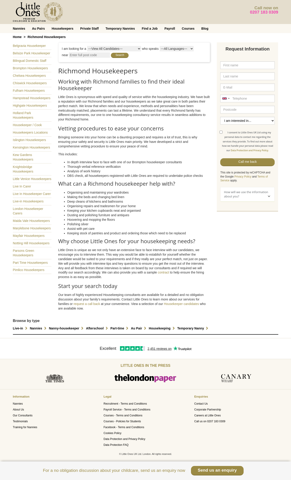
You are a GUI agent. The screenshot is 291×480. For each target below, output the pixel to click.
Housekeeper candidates (181, 304)
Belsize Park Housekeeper (31, 53)
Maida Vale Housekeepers (31, 221)
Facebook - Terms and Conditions (123, 427)
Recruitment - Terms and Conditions (125, 403)
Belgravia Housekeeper (29, 46)
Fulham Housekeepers (29, 90)
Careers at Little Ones (207, 415)
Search (119, 55)
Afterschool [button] (97, 328)
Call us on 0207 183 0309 (209, 421)
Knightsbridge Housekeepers (23, 169)
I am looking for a (74, 48)
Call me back (247, 161)
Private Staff (89, 28)
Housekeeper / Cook (27, 125)
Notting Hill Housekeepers (31, 243)
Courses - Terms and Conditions (122, 415)
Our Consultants (23, 415)
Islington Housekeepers (29, 140)
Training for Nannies (25, 427)
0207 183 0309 (264, 12)
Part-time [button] (120, 328)
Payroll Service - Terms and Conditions (126, 409)
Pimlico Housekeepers (28, 270)
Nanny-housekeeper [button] (67, 328)
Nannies (19, 28)
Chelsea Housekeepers (29, 75)
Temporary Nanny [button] (193, 328)
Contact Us (201, 403)
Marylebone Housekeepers (32, 228)
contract (163, 272)
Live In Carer (22, 186)
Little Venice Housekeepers (32, 179)
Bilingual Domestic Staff (29, 60)
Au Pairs (38, 28)
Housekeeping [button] (162, 328)
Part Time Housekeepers (30, 262)
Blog (204, 28)
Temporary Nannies (120, 28)
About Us (18, 409)
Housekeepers (62, 28)
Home (17, 37)
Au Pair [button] (139, 328)
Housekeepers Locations (30, 132)
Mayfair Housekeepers (29, 236)
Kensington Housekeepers (31, 147)
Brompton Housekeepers (30, 68)
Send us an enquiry (217, 470)
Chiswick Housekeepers (30, 83)
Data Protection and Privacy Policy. (250, 150)
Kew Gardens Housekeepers (23, 157)
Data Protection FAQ (115, 444)
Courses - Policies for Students (122, 421)
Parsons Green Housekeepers (23, 253)
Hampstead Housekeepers (32, 98)
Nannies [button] (38, 328)
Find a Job (150, 28)
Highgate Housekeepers (30, 105)
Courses (188, 28)
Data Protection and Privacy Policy (124, 439)
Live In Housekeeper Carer (32, 194)
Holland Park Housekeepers (23, 115)
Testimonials (20, 421)
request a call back (86, 304)
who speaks (150, 48)
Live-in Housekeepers (28, 201)
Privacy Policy (243, 176)
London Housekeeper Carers (28, 211)
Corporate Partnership (207, 409)
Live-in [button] (21, 328)
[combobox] (225, 98)
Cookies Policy (112, 433)
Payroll (169, 28)
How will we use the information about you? (247, 194)
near (65, 55)
